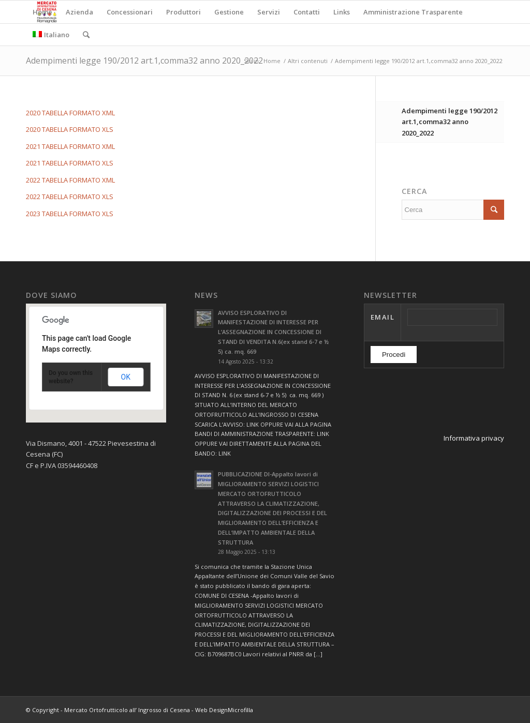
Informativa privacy (474, 438)
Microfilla (240, 710)
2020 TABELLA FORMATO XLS (69, 129)
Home (272, 61)
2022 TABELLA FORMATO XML (70, 180)
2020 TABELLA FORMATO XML (70, 112)
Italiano (51, 34)
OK (125, 377)
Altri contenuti (308, 61)
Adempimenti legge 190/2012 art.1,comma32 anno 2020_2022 (144, 60)
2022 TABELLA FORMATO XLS (69, 196)
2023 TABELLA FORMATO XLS (69, 213)
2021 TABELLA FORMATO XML (70, 146)
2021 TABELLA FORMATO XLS (69, 163)
